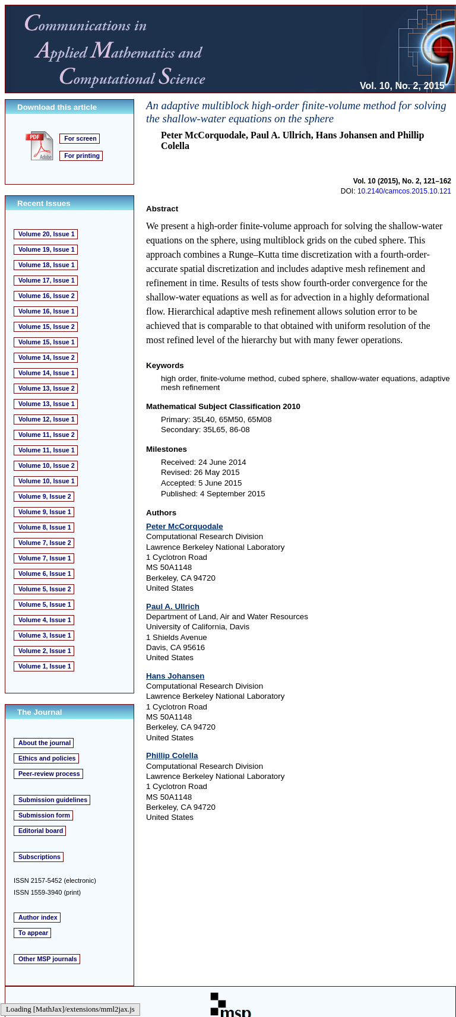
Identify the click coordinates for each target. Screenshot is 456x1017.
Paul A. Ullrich (173, 606)
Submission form (44, 815)
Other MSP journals (47, 958)
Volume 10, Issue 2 (46, 465)
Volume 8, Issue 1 (44, 527)
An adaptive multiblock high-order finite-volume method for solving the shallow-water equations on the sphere (296, 112)
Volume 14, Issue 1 (46, 372)
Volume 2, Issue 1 (44, 650)
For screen (80, 138)
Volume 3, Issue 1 (44, 635)
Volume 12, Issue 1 (46, 419)
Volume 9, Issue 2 (44, 496)
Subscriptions (39, 856)
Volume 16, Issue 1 (46, 311)
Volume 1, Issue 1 (44, 666)
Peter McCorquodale (184, 526)
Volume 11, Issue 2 (46, 434)
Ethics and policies (47, 758)
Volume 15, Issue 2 (46, 326)
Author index (38, 917)
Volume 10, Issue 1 (46, 480)
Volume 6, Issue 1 (44, 573)
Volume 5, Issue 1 (44, 604)
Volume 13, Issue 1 (46, 403)
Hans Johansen (175, 675)
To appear (33, 932)
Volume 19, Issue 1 (46, 249)
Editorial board (40, 830)
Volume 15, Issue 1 (46, 342)
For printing (82, 155)
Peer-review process (49, 773)
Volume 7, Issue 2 (44, 542)
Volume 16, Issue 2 (46, 295)
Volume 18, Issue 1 (46, 264)
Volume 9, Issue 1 (44, 511)
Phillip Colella (172, 755)
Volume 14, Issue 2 (46, 357)
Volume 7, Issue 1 (44, 558)
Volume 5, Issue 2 (44, 589)
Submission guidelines (52, 799)
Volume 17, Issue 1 (46, 280)
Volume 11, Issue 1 (46, 450)
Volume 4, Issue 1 (44, 619)
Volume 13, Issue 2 (46, 388)
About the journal (44, 742)
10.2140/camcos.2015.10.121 (404, 191)
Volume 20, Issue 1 (46, 233)
